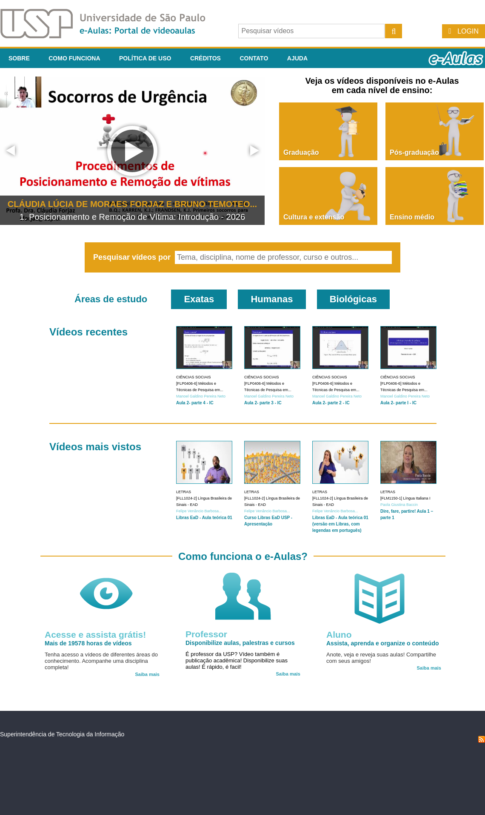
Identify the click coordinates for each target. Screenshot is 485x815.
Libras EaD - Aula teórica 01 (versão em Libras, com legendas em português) (340, 524)
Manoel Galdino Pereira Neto (200, 396)
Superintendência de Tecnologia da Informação (62, 734)
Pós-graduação (414, 152)
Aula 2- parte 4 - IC (195, 402)
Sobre (19, 58)
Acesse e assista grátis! (95, 634)
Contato (254, 58)
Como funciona (74, 58)
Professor (206, 634)
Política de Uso (145, 58)
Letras (183, 492)
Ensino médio (412, 217)
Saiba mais (147, 674)
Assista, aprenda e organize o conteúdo (382, 643)
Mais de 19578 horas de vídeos (88, 643)
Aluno (338, 634)
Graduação (301, 152)
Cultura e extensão (313, 217)
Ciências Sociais (193, 377)
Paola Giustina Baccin (399, 505)
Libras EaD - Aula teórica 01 (204, 517)
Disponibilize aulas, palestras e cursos (240, 642)
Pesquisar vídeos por (133, 257)
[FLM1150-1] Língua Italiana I (405, 498)
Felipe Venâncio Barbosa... (199, 511)
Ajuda (297, 58)
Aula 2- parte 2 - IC (331, 402)
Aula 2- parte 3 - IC (263, 402)
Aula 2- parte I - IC (398, 402)
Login (468, 31)
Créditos (205, 58)
